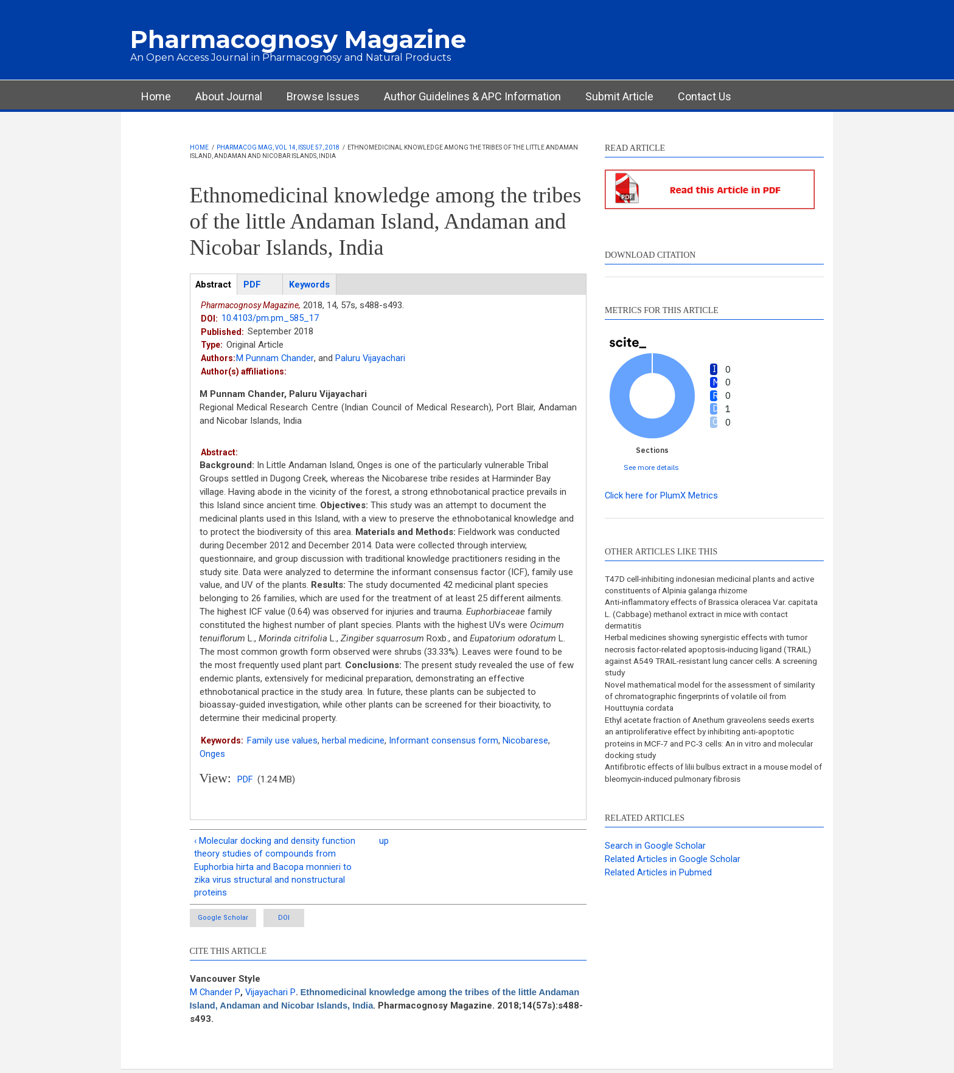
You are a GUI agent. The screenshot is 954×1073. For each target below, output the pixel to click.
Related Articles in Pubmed (658, 877)
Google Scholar (224, 921)
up (384, 841)
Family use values (282, 741)
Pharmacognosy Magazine (298, 39)
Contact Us (704, 96)
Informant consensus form (443, 741)
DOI (298, 921)
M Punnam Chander (275, 358)
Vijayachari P (271, 995)
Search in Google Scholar (655, 851)
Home (156, 96)
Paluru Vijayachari (370, 358)
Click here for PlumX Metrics (662, 495)
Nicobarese (525, 741)
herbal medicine (353, 741)
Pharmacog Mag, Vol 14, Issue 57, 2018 (278, 147)
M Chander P (215, 995)
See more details (651, 467)
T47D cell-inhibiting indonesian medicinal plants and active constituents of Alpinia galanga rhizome (704, 585)
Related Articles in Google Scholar (672, 864)
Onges (212, 754)
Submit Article (619, 96)
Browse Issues (323, 96)
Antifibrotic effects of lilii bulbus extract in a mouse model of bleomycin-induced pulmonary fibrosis (702, 778)
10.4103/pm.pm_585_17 (270, 318)
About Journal (228, 96)
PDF (245, 780)
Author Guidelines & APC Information (472, 96)
